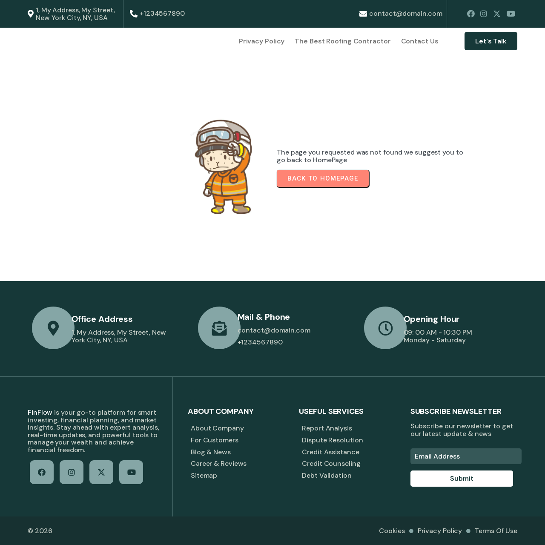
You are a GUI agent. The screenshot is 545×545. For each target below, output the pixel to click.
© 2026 (40, 530)
